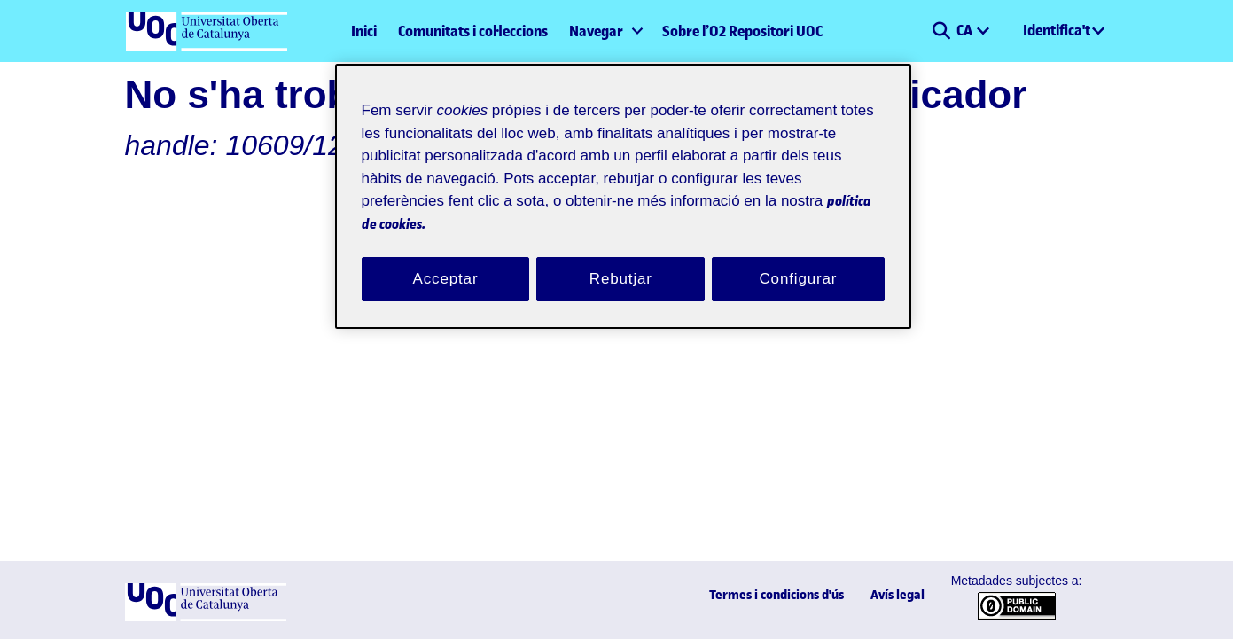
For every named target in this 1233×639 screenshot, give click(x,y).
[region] (623, 186)
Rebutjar (620, 258)
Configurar (798, 258)
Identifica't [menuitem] (1056, 30)
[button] (942, 31)
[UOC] (205, 617)
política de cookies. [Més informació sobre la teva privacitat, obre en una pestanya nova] (554, 201)
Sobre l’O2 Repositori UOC (742, 31)
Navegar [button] (596, 31)
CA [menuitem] (965, 30)
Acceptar (446, 258)
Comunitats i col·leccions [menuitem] (473, 31)
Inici (364, 31)
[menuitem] (605, 31)
